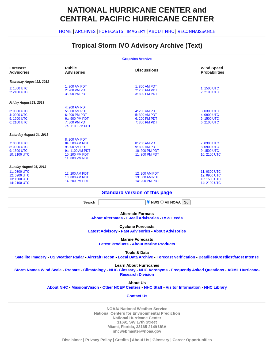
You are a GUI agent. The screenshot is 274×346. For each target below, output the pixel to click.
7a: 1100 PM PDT (77, 126)
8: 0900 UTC (18, 147)
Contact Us (137, 296)
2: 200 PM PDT (76, 90)
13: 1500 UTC (19, 179)
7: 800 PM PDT (76, 122)
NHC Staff (153, 287)
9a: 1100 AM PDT (77, 151)
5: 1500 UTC (18, 119)
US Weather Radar (67, 257)
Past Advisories (135, 231)
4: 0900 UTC (18, 115)
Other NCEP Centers (121, 287)
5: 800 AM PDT (76, 111)
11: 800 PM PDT (77, 158)
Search (90, 202)
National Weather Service (144, 309)
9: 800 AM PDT (76, 147)
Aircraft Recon (101, 257)
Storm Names (27, 270)
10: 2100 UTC (19, 154)
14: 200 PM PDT (77, 181)
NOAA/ (113, 309)
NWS (155, 202)
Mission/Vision (85, 287)
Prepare (72, 270)
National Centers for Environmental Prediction (137, 313)
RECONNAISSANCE (196, 31)
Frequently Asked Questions (197, 270)
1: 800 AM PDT (76, 86)
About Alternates (107, 218)
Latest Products (114, 244)
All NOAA (173, 202)
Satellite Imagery (31, 257)
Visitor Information (183, 287)
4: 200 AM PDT (76, 107)
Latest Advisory (102, 231)
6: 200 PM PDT (76, 115)
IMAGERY (136, 31)
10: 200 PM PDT (77, 154)
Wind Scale (51, 270)
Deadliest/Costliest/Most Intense (229, 257)
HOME (65, 31)
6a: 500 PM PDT (77, 119)
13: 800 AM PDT (77, 177)
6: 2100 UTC (18, 122)
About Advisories (170, 231)
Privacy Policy (98, 340)
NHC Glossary (122, 270)
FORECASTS (111, 31)
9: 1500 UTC (18, 151)
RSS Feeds (172, 218)
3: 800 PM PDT (76, 94)
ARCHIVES (85, 31)
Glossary (161, 340)
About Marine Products (153, 244)
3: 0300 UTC (18, 111)
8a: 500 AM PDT (77, 143)
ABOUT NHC (161, 31)
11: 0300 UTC (19, 172)
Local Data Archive (135, 257)
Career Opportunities (192, 340)
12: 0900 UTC (19, 175)
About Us (140, 340)
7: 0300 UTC (18, 143)
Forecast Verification (176, 257)
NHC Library (215, 287)
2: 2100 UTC (18, 92)
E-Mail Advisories (142, 218)
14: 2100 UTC (19, 183)
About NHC (57, 287)
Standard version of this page (137, 192)
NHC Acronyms (153, 270)
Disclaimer (72, 340)
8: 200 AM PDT (76, 139)
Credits (122, 340)
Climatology (94, 270)
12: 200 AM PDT (77, 173)
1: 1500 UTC (18, 88)
